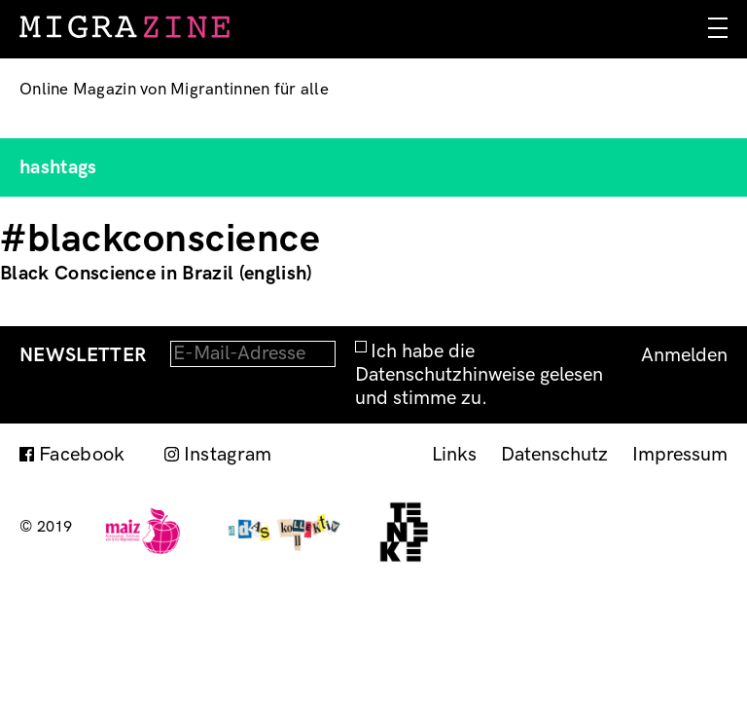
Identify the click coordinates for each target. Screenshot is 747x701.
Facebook (82, 454)
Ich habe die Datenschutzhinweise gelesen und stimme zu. (479, 375)
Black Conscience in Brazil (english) (156, 273)
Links (454, 454)
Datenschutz (554, 454)
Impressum (680, 454)
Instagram (228, 454)
